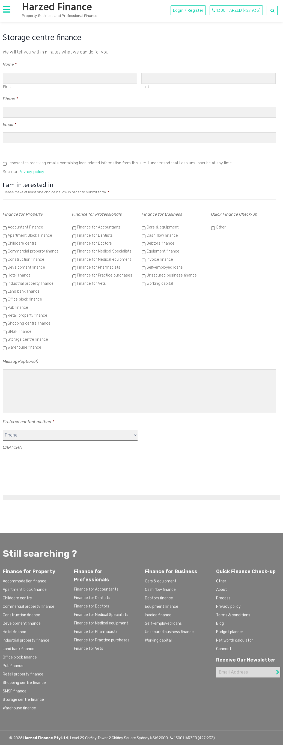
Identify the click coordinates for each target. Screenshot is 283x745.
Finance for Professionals (97, 214)
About (221, 592)
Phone (10, 98)
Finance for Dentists (95, 235)
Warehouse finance (24, 347)
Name (10, 64)
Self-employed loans (165, 267)
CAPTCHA (12, 447)
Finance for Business (162, 214)
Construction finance (26, 259)
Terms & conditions (233, 617)
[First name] (70, 78)
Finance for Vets (91, 283)
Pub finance (18, 307)
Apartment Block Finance (30, 235)
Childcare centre (22, 243)
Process (223, 600)
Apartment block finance (25, 592)
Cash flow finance (162, 235)
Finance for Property (23, 214)
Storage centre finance (28, 339)
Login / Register (188, 10)
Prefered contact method (28, 421)
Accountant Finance (25, 227)
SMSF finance (19, 331)
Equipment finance (163, 251)
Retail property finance (27, 315)
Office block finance (25, 299)
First (7, 87)
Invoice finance (160, 259)
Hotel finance (19, 275)
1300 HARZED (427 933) (236, 10)
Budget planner (229, 634)
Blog (220, 626)
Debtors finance (160, 243)
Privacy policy (31, 171)
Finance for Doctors (94, 243)
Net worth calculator (234, 643)
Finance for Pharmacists (98, 267)
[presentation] (44, 466)
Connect (223, 651)
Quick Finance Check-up (234, 214)
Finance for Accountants (99, 227)
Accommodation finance (24, 583)
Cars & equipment (162, 227)
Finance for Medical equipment (104, 259)
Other (221, 227)
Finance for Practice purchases (104, 275)
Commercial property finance (33, 251)
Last (145, 87)
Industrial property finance (30, 283)
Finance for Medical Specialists (104, 251)
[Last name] (208, 78)
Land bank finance (24, 291)
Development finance (26, 267)
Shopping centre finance (29, 323)
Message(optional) (20, 361)
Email (9, 124)
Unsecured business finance (172, 275)
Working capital (160, 283)
